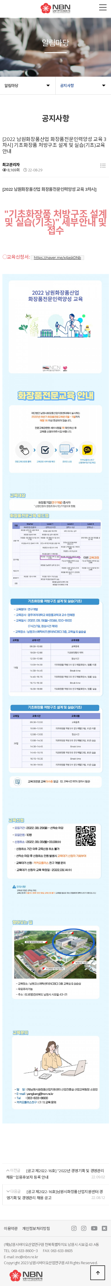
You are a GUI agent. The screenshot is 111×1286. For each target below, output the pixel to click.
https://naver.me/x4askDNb (57, 258)
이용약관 (11, 1228)
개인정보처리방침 (36, 1228)
